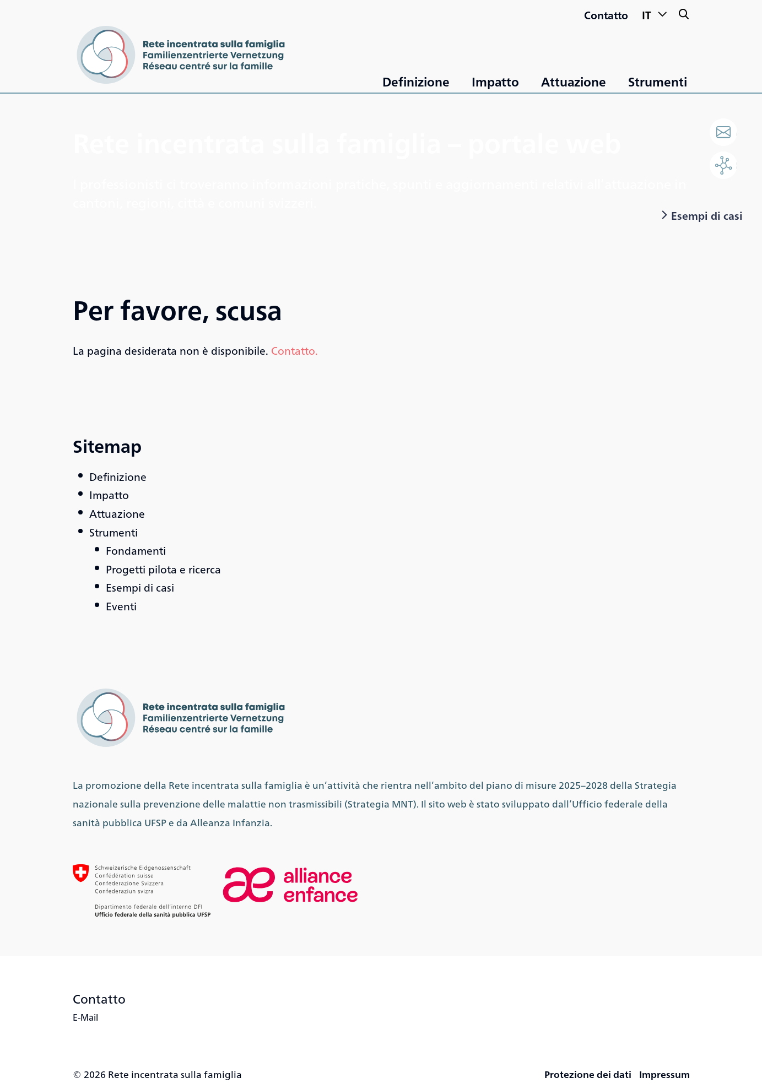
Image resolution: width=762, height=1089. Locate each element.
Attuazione (573, 81)
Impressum (664, 1074)
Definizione (416, 81)
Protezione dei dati (587, 1074)
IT (654, 13)
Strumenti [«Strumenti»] (657, 81)
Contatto (606, 14)
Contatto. (294, 350)
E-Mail (85, 1017)
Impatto (495, 81)
